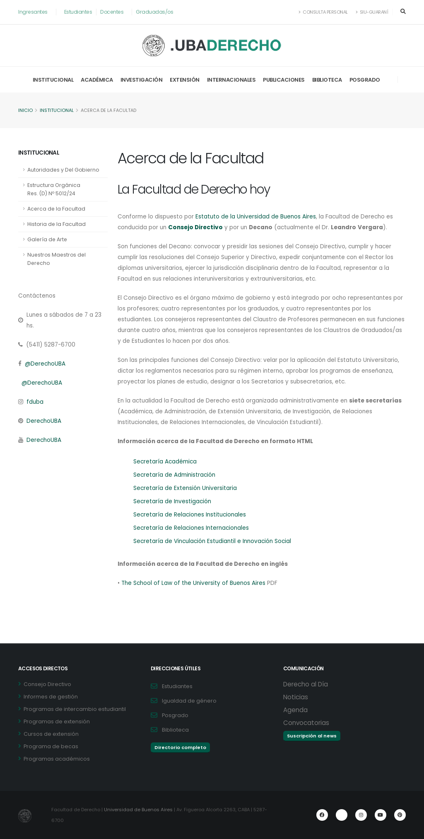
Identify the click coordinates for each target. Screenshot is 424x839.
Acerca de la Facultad (56, 208)
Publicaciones (284, 80)
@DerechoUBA (45, 364)
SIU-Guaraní (371, 12)
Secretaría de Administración (175, 475)
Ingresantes (33, 11)
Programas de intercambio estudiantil (75, 709)
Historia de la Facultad (57, 224)
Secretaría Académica (166, 462)
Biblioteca (327, 80)
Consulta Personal (321, 12)
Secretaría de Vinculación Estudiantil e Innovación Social (214, 541)
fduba (35, 402)
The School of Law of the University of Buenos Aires (195, 583)
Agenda (295, 710)
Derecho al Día (305, 684)
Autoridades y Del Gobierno (64, 169)
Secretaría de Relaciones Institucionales (191, 515)
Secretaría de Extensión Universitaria (185, 488)
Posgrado (364, 80)
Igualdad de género (189, 700)
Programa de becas (51, 746)
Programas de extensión (57, 721)
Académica (97, 80)
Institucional (53, 80)
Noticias (295, 697)
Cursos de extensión (51, 733)
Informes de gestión (51, 696)
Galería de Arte (47, 239)
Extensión (185, 80)
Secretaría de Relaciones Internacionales (192, 528)
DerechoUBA (44, 421)
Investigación (141, 80)
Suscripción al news (312, 735)
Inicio (25, 110)
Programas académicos (57, 758)
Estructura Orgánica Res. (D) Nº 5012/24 (54, 189)
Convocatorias (306, 722)
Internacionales (231, 80)
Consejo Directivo (47, 684)
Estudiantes (79, 11)
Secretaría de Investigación (173, 501)
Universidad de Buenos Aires (139, 809)
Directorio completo (180, 747)
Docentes (113, 11)
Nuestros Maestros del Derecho (57, 259)
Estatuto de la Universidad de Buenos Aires (258, 217)
